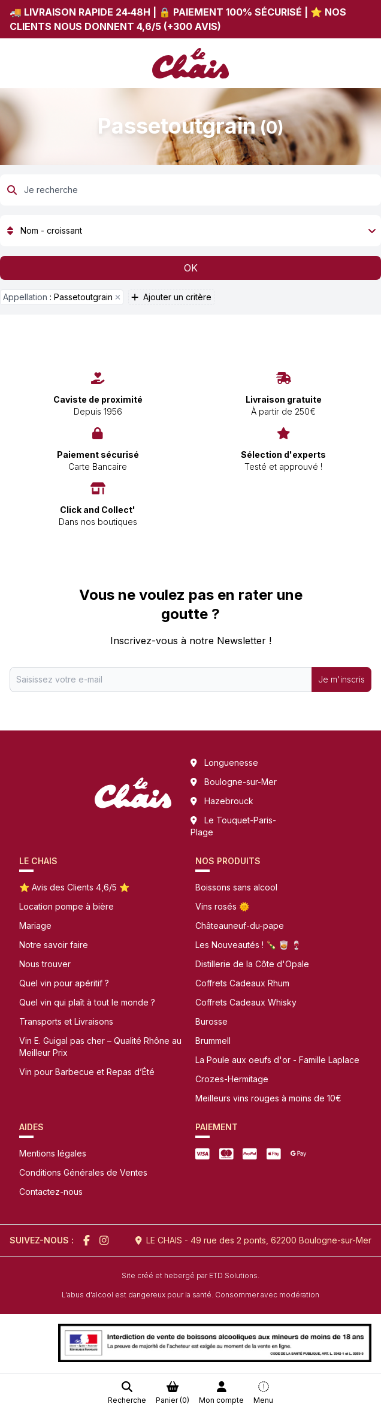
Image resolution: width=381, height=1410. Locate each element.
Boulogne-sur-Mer (240, 782)
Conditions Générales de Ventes (83, 1172)
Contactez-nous (51, 1191)
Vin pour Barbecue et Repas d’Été (87, 1072)
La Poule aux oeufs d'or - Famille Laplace (277, 1060)
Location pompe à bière (66, 906)
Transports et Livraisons (66, 1021)
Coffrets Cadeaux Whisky (246, 1002)
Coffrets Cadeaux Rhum (242, 983)
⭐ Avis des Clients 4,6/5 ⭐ (74, 887)
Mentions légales (52, 1153)
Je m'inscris (341, 679)
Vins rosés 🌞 (222, 906)
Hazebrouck (228, 801)
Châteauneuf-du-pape (239, 925)
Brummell (213, 1040)
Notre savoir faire (53, 945)
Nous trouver (45, 964)
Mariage (35, 925)
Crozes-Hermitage (231, 1079)
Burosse (211, 1021)
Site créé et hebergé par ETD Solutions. (190, 1275)
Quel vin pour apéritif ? (64, 983)
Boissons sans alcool (236, 887)
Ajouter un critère (171, 297)
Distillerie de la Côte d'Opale (252, 964)
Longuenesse (231, 762)
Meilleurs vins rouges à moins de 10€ (268, 1098)
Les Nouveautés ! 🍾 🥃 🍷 (248, 945)
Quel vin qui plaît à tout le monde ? (87, 1002)
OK (191, 268)
